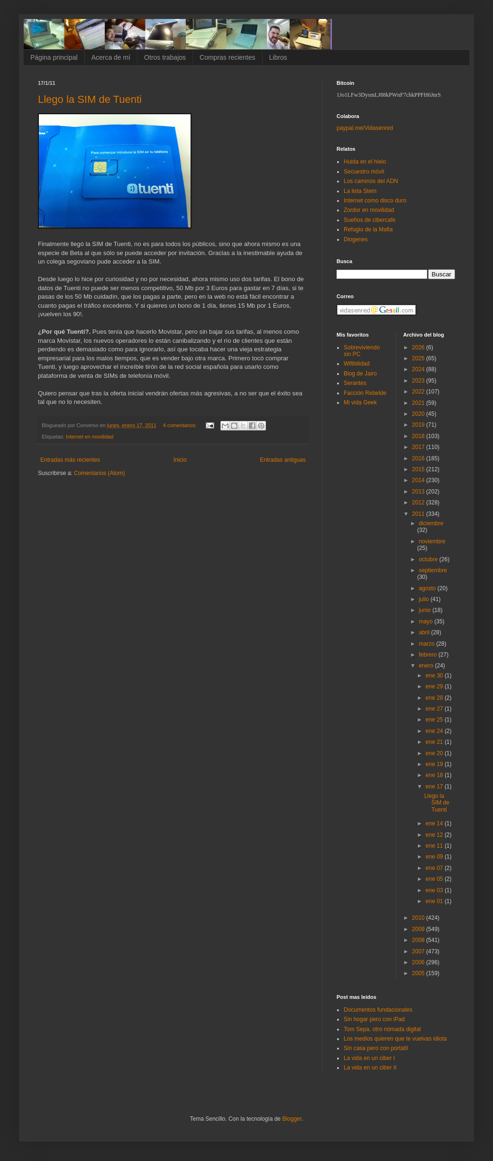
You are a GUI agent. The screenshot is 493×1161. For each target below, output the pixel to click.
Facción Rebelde (365, 393)
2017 (419, 447)
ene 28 (435, 698)
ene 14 (435, 823)
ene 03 (435, 890)
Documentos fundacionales (378, 1009)
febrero (428, 654)
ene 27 (435, 708)
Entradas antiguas (283, 460)
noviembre (432, 541)
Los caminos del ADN (371, 181)
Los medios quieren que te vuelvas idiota (395, 1038)
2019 (419, 424)
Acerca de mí (110, 57)
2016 (419, 458)
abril (425, 632)
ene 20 (435, 753)
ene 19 (435, 764)
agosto (428, 588)
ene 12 (435, 835)
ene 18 (435, 775)
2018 (419, 436)
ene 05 (435, 879)
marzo (427, 643)
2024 (419, 369)
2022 (419, 391)
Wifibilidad (357, 363)
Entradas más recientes (70, 460)
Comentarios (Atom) (99, 473)
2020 (419, 414)
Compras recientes (228, 57)
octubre (429, 559)
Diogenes (356, 239)
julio (424, 599)
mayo (426, 621)
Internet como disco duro (375, 200)
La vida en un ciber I (369, 1058)
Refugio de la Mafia (368, 229)
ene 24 (435, 731)
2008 (419, 940)
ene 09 (435, 856)
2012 (419, 502)
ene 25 (435, 719)
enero (427, 665)
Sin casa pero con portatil (376, 1048)
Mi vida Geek (360, 402)
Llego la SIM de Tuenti (90, 99)
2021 (419, 403)
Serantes (355, 383)
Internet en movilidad (89, 436)
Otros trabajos (165, 57)
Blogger (291, 1118)
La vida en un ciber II (370, 1067)
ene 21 (435, 742)
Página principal (54, 57)
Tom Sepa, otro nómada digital (382, 1029)
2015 (419, 469)
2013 (419, 491)
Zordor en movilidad (369, 210)
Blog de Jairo (360, 373)
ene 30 (435, 675)
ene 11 (435, 845)
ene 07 (435, 868)
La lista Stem (360, 191)
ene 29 (435, 686)
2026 (419, 347)
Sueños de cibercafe (369, 220)
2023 (419, 380)
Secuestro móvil (364, 171)
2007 (419, 951)
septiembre (433, 570)
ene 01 (435, 901)
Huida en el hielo (365, 161)
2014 (419, 480)
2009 (419, 929)
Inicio (180, 460)
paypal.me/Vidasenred (365, 128)
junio (425, 610)
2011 (419, 514)
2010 (419, 917)
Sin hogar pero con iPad (374, 1019)
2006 (419, 962)
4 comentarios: (180, 425)
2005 (419, 973)
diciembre (431, 523)
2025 (419, 358)
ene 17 (435, 786)
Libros (278, 57)
